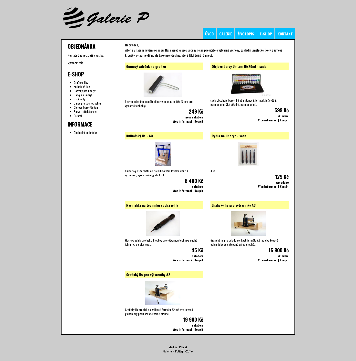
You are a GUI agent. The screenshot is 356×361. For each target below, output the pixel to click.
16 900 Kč (279, 250)
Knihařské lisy (82, 87)
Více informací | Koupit (188, 121)
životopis (246, 34)
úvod (209, 34)
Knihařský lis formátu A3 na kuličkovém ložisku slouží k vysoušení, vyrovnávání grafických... (156, 173)
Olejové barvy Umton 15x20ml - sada (239, 66)
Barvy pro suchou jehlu (87, 103)
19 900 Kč (193, 319)
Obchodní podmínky (85, 132)
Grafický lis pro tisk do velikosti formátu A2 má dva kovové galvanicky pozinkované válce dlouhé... (159, 312)
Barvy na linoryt (83, 95)
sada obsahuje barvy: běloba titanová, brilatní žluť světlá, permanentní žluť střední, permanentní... (243, 102)
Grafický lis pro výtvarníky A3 (234, 205)
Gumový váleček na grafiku (146, 66)
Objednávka (81, 46)
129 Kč (282, 176)
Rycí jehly (79, 99)
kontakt (285, 34)
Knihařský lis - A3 (139, 135)
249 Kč (196, 111)
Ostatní (78, 116)
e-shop (266, 34)
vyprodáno (282, 182)
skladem (283, 116)
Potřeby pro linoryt (84, 91)
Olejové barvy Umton (86, 107)
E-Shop (76, 74)
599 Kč (281, 110)
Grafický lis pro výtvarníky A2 (148, 274)
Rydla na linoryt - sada (229, 135)
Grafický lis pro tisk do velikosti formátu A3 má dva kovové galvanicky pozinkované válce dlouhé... (244, 242)
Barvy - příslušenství (85, 111)
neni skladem (194, 117)
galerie (225, 34)
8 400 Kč (194, 180)
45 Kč (197, 250)
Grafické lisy (81, 82)
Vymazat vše (75, 62)
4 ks (212, 171)
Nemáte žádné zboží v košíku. (86, 55)
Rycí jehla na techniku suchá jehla (152, 205)
